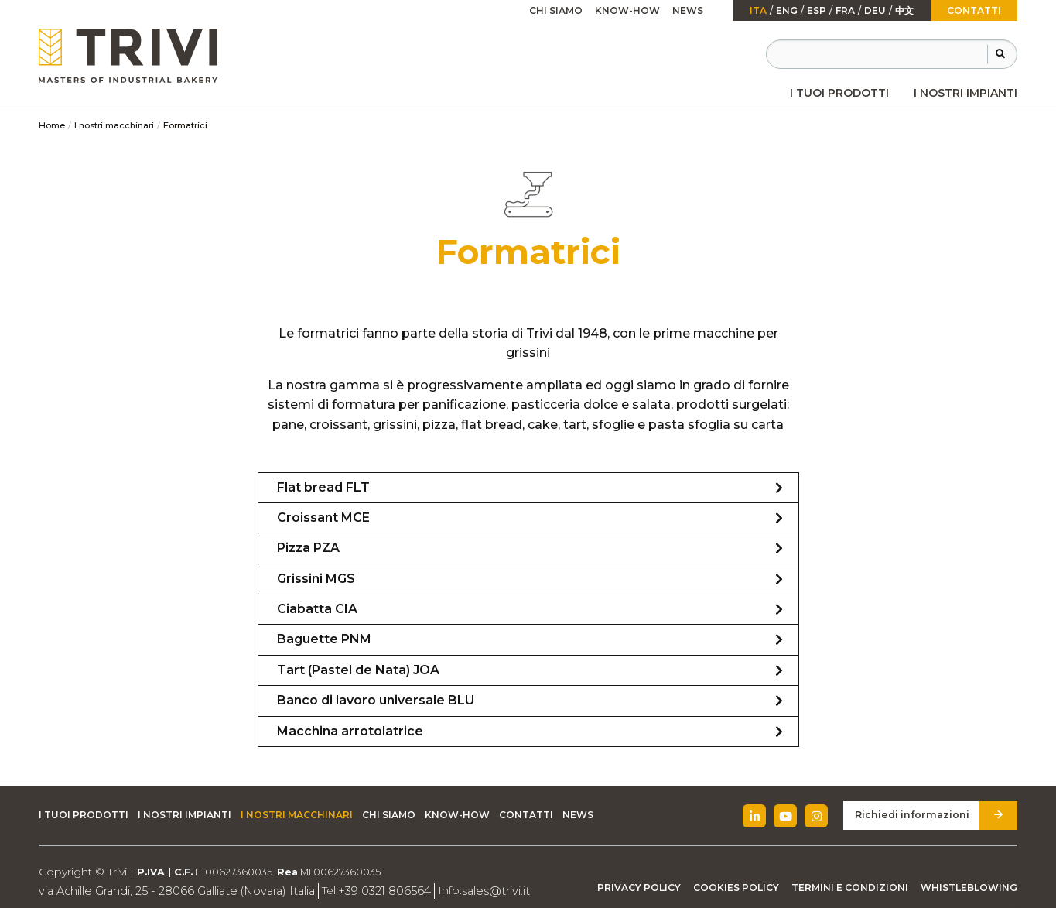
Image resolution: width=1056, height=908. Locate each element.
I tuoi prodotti (839, 92)
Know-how (627, 10)
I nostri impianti (965, 92)
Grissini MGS (316, 578)
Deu (875, 10)
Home (52, 125)
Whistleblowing (969, 887)
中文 (904, 10)
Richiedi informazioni (915, 815)
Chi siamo (556, 10)
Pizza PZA (308, 547)
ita (758, 10)
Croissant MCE (323, 517)
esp (816, 10)
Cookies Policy (736, 887)
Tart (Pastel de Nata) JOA (358, 670)
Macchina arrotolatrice (350, 731)
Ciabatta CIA (317, 608)
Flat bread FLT (323, 487)
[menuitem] (839, 92)
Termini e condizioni (849, 887)
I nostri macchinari (114, 125)
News (687, 10)
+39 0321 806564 (374, 890)
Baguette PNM (324, 639)
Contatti (974, 10)
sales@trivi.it (481, 890)
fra (845, 10)
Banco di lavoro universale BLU (375, 700)
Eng (787, 10)
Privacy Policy (639, 887)
